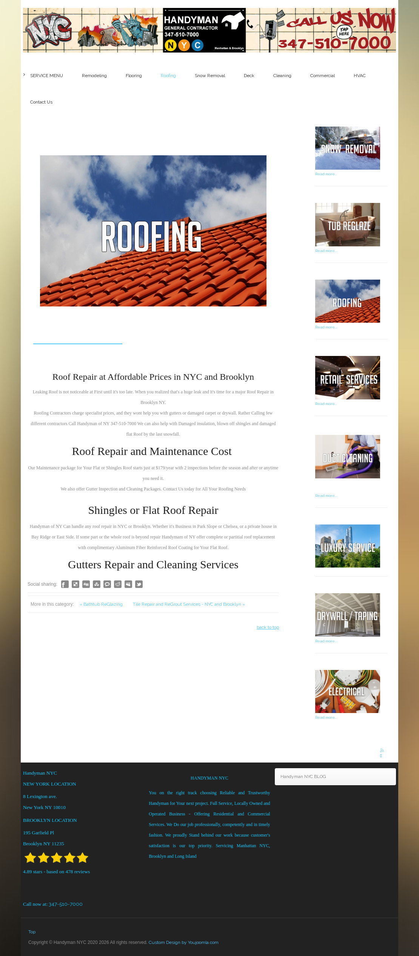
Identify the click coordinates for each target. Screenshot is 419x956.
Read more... (326, 174)
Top (31, 931)
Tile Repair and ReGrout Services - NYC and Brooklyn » (189, 627)
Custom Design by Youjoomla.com (184, 942)
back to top (268, 650)
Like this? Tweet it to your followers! (139, 607)
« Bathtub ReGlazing (102, 627)
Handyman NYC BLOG (303, 776)
